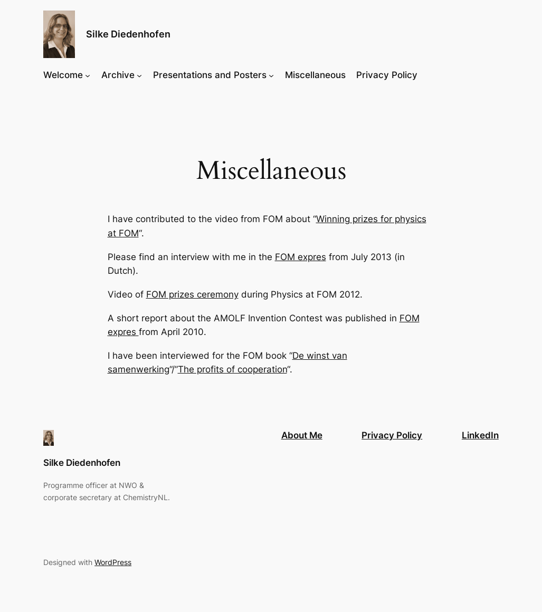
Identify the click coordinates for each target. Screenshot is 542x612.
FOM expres (300, 257)
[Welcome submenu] (87, 75)
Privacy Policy (392, 435)
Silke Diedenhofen (128, 34)
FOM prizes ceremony (192, 294)
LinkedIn (480, 435)
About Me (301, 435)
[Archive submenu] (139, 75)
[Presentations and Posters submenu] (271, 75)
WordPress (112, 562)
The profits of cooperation (232, 369)
